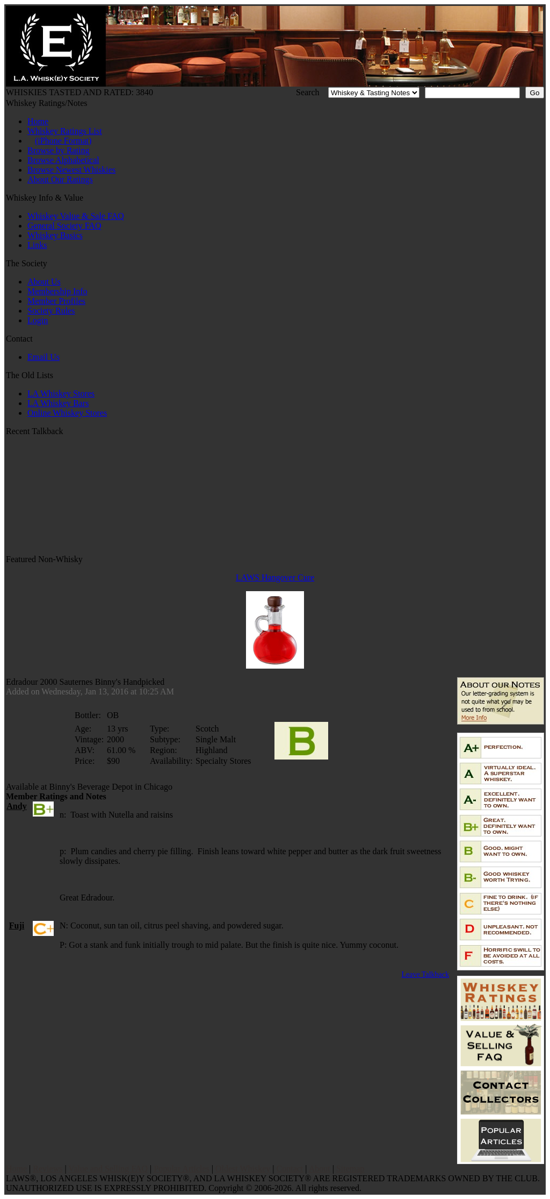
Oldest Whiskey (242, 1168)
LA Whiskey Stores (61, 393)
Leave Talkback (425, 974)
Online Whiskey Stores (67, 412)
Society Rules (51, 310)
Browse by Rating (58, 150)
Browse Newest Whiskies (71, 169)
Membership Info (57, 291)
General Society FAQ (64, 225)
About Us (44, 281)
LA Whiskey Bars (58, 403)
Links (37, 245)
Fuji (16, 925)
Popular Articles (181, 1168)
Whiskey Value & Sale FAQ (75, 216)
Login (37, 320)
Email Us (43, 356)
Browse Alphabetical (63, 160)
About (319, 1168)
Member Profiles (56, 301)
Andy (16, 806)
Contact (290, 1168)
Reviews (47, 1168)
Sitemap (350, 1168)
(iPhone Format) (63, 140)
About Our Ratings (60, 179)
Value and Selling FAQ (108, 1168)
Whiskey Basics (55, 235)
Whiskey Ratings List (64, 131)
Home (37, 121)
